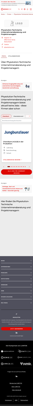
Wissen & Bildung (7, 296)
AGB (16, 400)
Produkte (4, 272)
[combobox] (16, 120)
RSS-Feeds (4, 302)
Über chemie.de (16, 390)
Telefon (5, 44)
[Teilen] (22, 9)
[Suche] (19, 9)
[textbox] (16, 120)
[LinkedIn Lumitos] (16, 376)
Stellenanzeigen (14, 56)
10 (25, 166)
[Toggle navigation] (31, 9)
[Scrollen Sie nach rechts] (29, 116)
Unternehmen (5, 266)
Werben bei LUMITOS (16, 383)
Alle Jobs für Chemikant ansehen (16, 172)
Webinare (4, 284)
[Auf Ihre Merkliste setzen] (27, 9)
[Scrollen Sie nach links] (27, 116)
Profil (4, 56)
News (3, 260)
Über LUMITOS (15, 386)
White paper (5, 278)
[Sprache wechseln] (24, 9)
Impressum (8, 400)
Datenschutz (24, 400)
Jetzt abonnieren (16, 329)
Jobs (2, 290)
